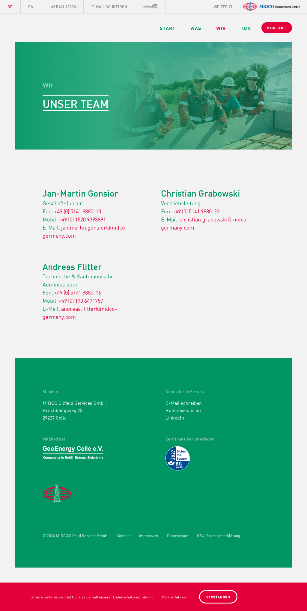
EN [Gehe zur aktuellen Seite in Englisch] (30, 6)
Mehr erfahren (173, 597)
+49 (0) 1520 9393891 (82, 219)
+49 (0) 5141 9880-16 (77, 292)
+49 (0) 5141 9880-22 (196, 211)
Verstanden (218, 596)
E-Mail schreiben (109, 6)
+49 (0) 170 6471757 (81, 300)
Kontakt (123, 536)
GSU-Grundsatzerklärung (218, 536)
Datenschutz (177, 536)
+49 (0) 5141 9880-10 (77, 211)
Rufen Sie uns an (183, 410)
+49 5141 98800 (62, 6)
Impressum (148, 536)
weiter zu (224, 6)
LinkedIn (150, 6)
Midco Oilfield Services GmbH (77, 27)
